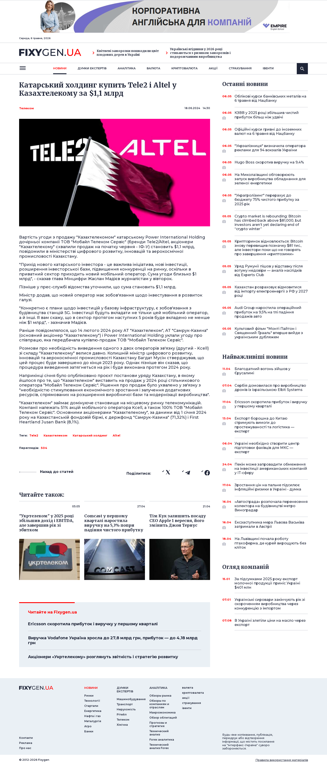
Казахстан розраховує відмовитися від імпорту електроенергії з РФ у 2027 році (271, 291)
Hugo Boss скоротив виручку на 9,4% (269, 164)
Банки (88, 731)
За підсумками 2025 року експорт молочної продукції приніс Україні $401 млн (267, 583)
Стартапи (91, 705)
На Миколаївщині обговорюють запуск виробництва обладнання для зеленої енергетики (270, 179)
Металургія (92, 721)
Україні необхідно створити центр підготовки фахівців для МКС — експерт (267, 447)
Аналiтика (127, 68)
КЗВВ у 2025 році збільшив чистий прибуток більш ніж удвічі (267, 115)
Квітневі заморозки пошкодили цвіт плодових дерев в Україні (125, 53)
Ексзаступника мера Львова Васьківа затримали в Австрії (269, 524)
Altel (116, 435)
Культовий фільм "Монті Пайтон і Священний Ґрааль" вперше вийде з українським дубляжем (269, 333)
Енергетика (92, 711)
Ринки (89, 695)
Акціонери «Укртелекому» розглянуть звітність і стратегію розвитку (103, 656)
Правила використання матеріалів (281, 760)
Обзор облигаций (163, 717)
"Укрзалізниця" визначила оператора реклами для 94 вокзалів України (270, 148)
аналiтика (158, 687)
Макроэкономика (162, 712)
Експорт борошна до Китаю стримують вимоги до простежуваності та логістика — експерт (265, 424)
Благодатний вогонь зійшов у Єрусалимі (265, 371)
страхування (240, 68)
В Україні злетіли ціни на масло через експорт (270, 622)
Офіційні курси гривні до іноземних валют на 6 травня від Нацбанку (268, 131)
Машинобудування (131, 699)
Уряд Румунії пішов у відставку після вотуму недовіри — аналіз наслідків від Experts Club (269, 270)
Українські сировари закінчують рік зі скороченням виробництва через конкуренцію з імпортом (270, 604)
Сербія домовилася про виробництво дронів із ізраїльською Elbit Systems (270, 387)
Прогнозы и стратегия (158, 724)
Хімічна (122, 724)
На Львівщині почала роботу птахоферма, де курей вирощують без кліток (270, 543)
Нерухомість (126, 709)
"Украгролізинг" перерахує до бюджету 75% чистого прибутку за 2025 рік (267, 199)
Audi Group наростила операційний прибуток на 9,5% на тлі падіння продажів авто (268, 312)
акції (213, 68)
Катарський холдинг (90, 435)
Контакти (26, 737)
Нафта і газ (92, 716)
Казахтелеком (55, 435)
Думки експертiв (92, 68)
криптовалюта (184, 68)
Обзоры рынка (160, 695)
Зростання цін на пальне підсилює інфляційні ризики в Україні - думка (268, 487)
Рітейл (122, 714)
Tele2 (33, 435)
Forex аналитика (161, 739)
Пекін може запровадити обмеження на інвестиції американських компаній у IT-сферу (271, 468)
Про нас (25, 748)
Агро (88, 726)
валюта (153, 68)
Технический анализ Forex (159, 746)
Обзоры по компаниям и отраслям (159, 704)
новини (59, 68)
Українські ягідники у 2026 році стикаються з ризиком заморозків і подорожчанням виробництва (198, 52)
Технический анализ (159, 732)
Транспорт (125, 704)
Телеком (26, 108)
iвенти (268, 68)
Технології (92, 700)
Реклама (25, 743)
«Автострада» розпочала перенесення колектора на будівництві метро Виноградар (271, 506)
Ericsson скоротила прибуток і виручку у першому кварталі (93, 624)
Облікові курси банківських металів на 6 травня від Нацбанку (270, 98)
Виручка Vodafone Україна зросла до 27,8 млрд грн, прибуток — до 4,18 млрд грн (113, 640)
